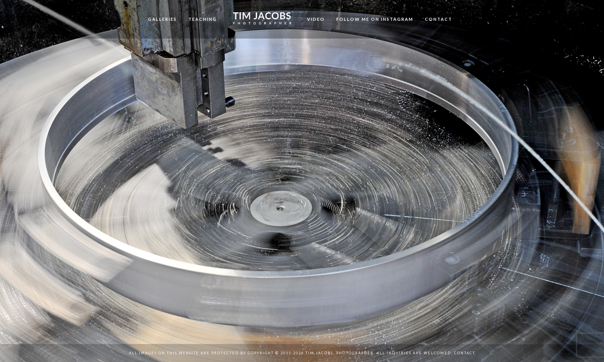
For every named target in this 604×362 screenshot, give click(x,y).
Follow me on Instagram (374, 19)
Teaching (202, 19)
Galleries (162, 19)
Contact (438, 19)
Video (316, 19)
